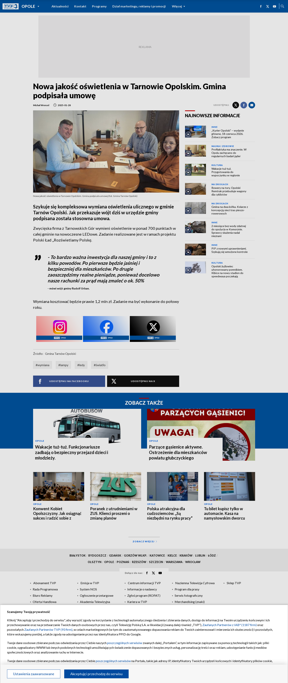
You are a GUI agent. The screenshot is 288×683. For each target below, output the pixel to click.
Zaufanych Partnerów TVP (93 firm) (48, 629)
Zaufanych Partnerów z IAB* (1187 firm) (229, 625)
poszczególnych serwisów (124, 643)
